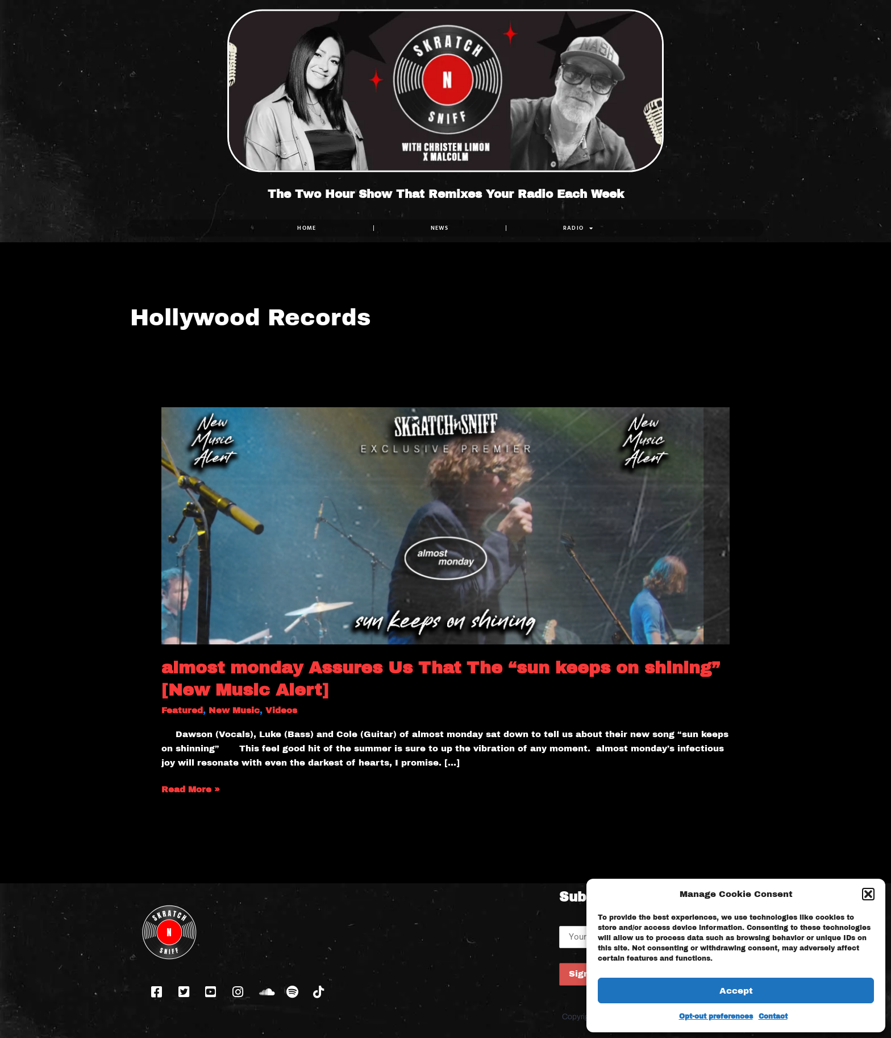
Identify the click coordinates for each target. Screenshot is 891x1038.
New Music (234, 710)
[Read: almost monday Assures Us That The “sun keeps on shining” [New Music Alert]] (445, 525)
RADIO (578, 228)
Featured (182, 710)
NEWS (440, 228)
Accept (736, 990)
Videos (281, 710)
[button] (868, 894)
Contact (773, 1016)
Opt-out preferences (716, 1016)
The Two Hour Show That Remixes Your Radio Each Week (446, 194)
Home (306, 228)
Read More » (190, 788)
